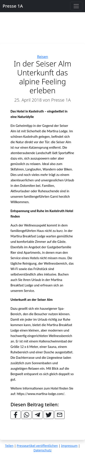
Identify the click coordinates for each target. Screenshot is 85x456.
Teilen (9, 446)
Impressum (69, 446)
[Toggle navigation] (76, 6)
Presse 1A (13, 6)
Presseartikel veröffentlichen (37, 446)
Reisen (42, 56)
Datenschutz (42, 450)
